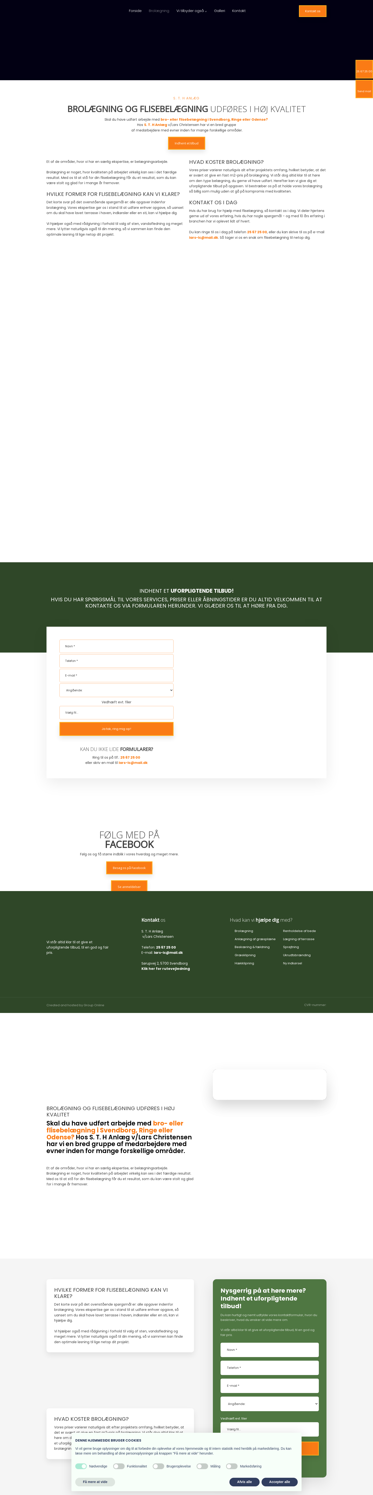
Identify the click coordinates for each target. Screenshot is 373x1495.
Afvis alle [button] (244, 1482)
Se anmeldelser (129, 790)
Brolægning (159, 10)
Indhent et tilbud (186, 143)
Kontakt (239, 10)
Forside (135, 10)
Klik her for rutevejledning (165, 872)
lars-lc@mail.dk (133, 666)
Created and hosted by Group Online (75, 908)
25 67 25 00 (257, 232)
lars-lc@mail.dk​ (203, 237)
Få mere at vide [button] (95, 1482)
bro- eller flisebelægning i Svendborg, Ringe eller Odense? (214, 119)
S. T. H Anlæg (155, 124)
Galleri (219, 10)
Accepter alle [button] (279, 1482)
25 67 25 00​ (130, 660)
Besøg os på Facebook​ (129, 771)
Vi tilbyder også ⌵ (191, 10)
